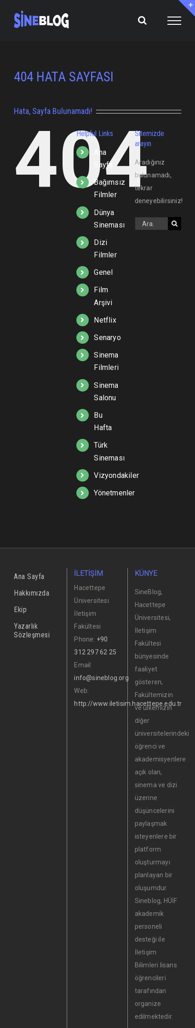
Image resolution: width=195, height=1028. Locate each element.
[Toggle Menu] (174, 21)
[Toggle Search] (142, 20)
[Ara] (174, 223)
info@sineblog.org (101, 678)
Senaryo (107, 337)
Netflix (105, 320)
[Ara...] (151, 223)
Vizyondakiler (116, 475)
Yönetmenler (114, 492)
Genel (103, 272)
